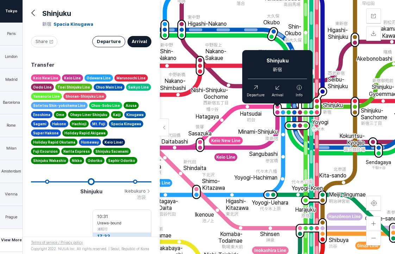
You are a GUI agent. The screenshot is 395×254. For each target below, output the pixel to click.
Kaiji (117, 115)
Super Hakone (46, 133)
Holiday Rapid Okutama (54, 142)
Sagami (39, 124)
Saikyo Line (138, 87)
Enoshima (41, 115)
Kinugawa (135, 115)
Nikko (77, 160)
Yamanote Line (46, 96)
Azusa (131, 105)
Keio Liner (114, 142)
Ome (60, 115)
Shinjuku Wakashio (49, 160)
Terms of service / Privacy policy (57, 242)
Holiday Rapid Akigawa (85, 133)
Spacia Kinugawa (126, 124)
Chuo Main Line (109, 87)
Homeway (90, 142)
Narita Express (76, 151)
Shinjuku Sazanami (111, 151)
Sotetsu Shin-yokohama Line (59, 105)
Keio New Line (45, 78)
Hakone (59, 124)
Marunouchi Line (131, 78)
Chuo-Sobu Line (105, 105)
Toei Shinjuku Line (73, 87)
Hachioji (79, 124)
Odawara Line (99, 78)
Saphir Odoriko (121, 160)
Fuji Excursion (45, 151)
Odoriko (95, 160)
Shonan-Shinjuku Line (84, 96)
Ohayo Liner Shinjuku (88, 115)
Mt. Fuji (98, 124)
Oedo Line (42, 87)
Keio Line (72, 78)
